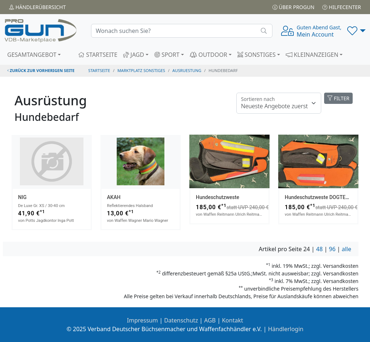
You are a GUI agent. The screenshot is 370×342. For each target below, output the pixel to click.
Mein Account (319, 31)
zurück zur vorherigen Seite (40, 70)
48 (319, 249)
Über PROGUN (293, 7)
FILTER (338, 98)
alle (346, 249)
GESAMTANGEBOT (31, 55)
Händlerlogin (286, 329)
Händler (37, 7)
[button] (356, 31)
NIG (22, 197)
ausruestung (186, 70)
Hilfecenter (341, 7)
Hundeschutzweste (217, 197)
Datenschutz (181, 320)
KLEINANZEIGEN (312, 55)
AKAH (113, 197)
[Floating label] (278, 103)
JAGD (133, 55)
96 (332, 249)
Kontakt (232, 320)
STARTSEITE (97, 55)
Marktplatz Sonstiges (141, 70)
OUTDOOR (208, 55)
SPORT (167, 55)
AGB (210, 320)
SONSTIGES (256, 55)
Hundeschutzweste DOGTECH (318, 197)
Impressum (142, 320)
